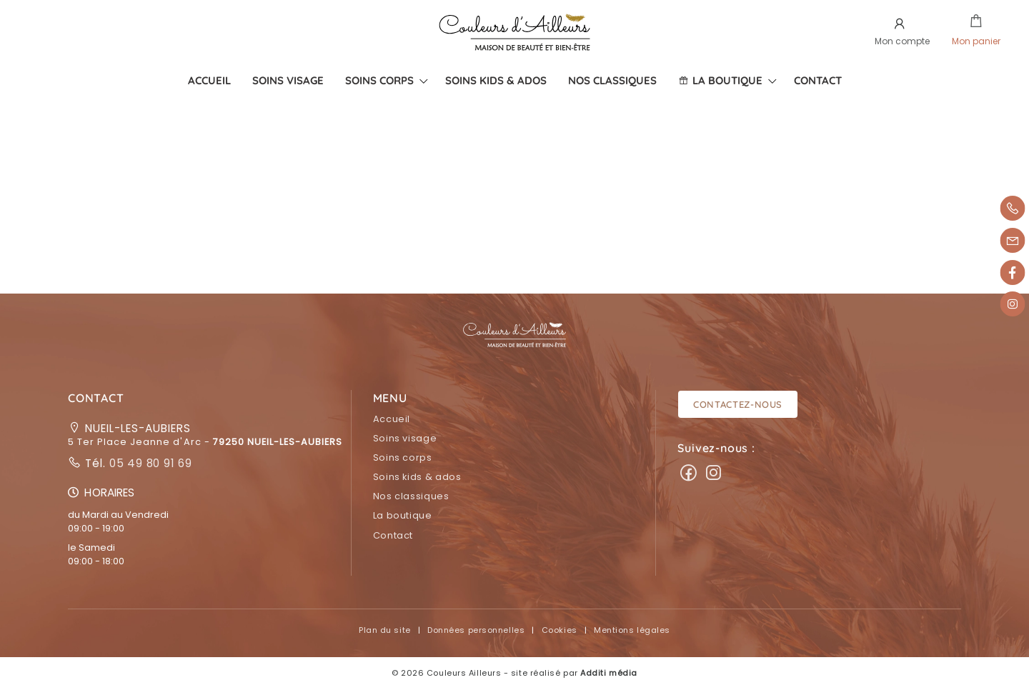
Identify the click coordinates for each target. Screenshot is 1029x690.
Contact (818, 80)
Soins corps (379, 80)
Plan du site (385, 630)
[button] (514, 343)
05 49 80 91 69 (149, 463)
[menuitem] (209, 81)
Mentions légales (632, 630)
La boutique (720, 80)
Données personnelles (476, 630)
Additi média (608, 673)
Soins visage (288, 80)
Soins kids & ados (496, 80)
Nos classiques (612, 80)
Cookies (559, 630)
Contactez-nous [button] (737, 404)
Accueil (209, 80)
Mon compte (902, 41)
